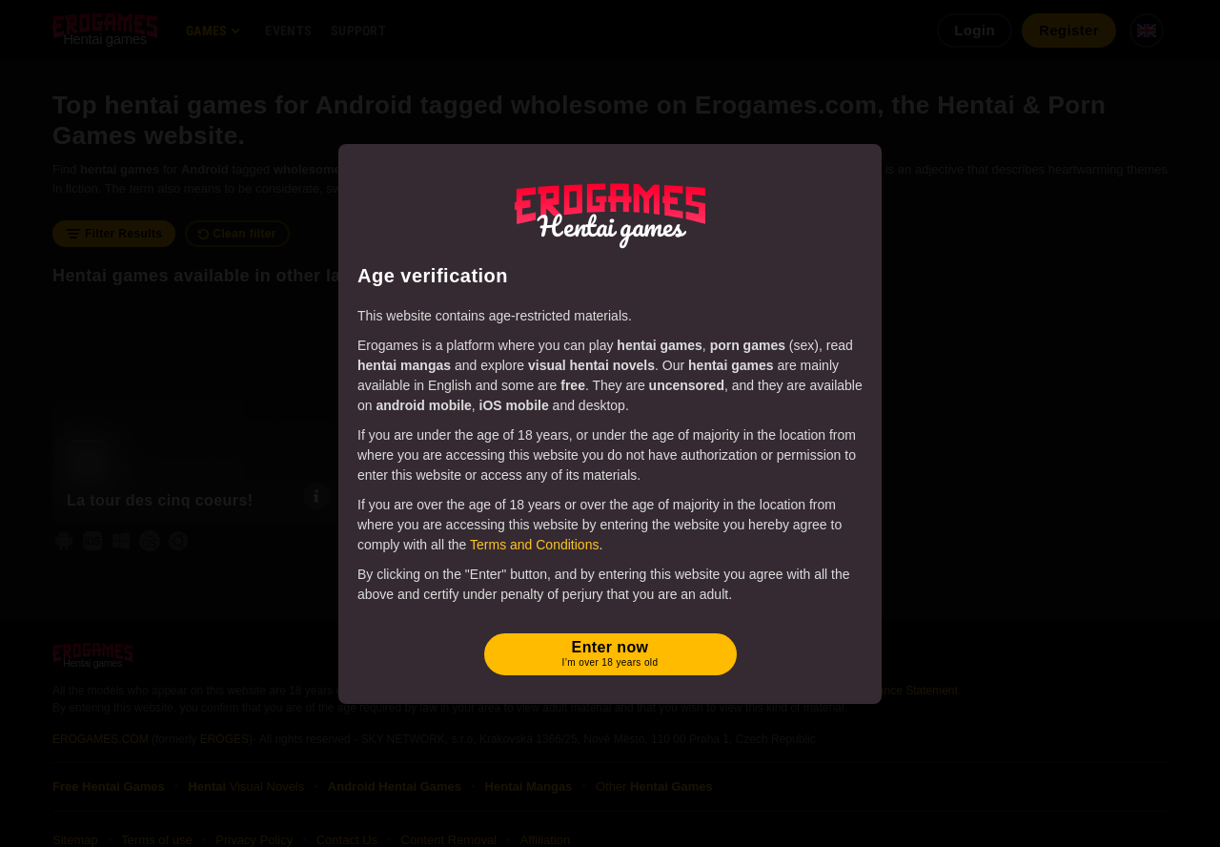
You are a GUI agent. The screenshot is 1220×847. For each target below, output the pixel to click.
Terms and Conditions (534, 544)
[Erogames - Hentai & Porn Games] (610, 211)
